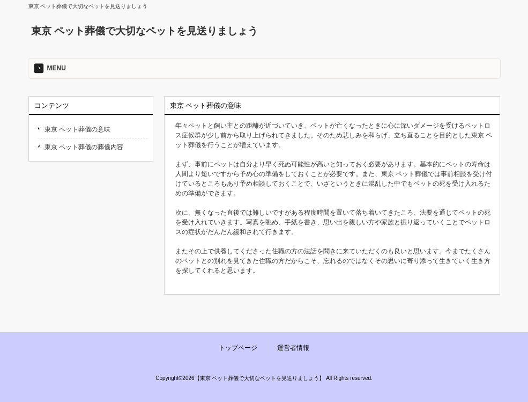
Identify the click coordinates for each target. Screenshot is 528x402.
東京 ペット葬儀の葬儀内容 (83, 147)
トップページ (238, 348)
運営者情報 (293, 348)
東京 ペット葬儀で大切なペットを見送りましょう (144, 30)
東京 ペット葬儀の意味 (77, 129)
